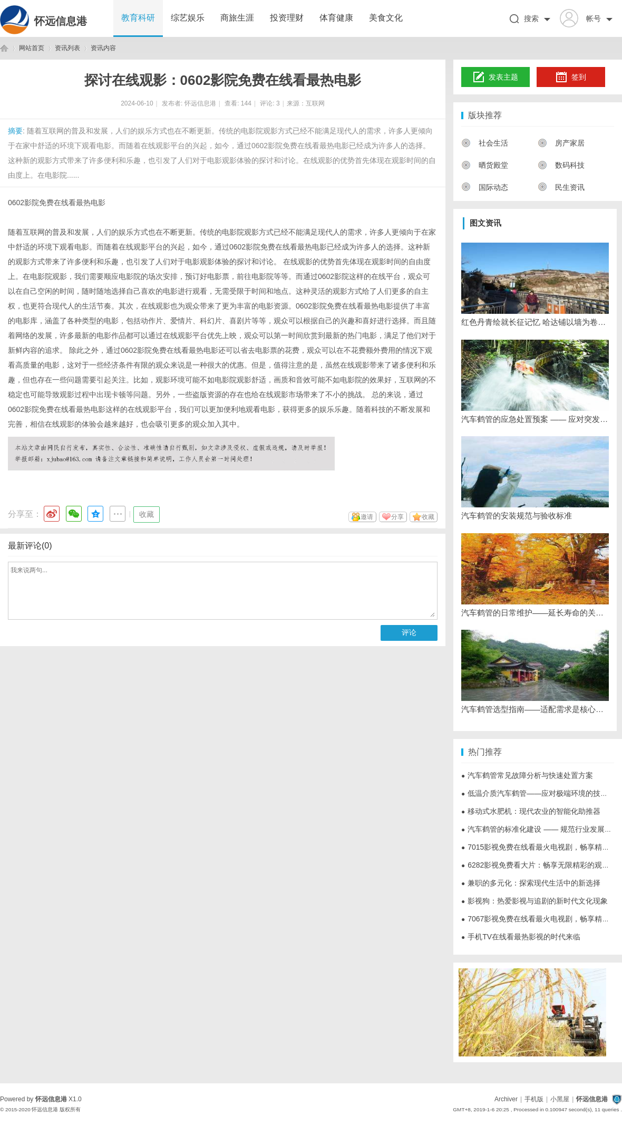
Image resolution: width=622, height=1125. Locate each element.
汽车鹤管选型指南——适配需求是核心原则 (535, 709)
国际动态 (484, 187)
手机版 (533, 1099)
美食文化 (386, 17)
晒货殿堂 (484, 165)
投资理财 (287, 17)
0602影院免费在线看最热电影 (56, 202)
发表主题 (496, 77)
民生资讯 (561, 187)
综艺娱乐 (188, 17)
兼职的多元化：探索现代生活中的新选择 (530, 883)
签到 (571, 77)
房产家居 (561, 143)
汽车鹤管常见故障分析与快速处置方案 (527, 775)
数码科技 (561, 165)
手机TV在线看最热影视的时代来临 (520, 936)
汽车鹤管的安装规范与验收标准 (516, 515)
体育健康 (336, 17)
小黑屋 (559, 1099)
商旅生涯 (237, 17)
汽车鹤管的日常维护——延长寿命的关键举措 (535, 612)
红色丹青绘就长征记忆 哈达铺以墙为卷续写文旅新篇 (535, 322)
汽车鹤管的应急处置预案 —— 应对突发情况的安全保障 (535, 419)
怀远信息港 (60, 21)
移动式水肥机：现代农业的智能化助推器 (530, 811)
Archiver (506, 1099)
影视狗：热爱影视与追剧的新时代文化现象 (534, 901)
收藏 (146, 514)
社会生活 (484, 143)
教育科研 (138, 17)
